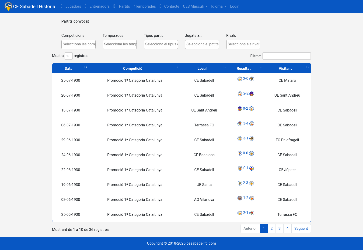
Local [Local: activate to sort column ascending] (202, 68)
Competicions (72, 35)
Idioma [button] (217, 6)
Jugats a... (193, 35)
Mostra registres (70, 56)
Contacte (169, 6)
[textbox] (80, 44)
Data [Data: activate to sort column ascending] (68, 68)
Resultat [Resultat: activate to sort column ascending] (244, 68)
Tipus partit (153, 35)
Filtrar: (280, 56)
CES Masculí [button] (194, 6)
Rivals (231, 35)
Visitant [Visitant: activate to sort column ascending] (285, 68)
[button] (122, 6)
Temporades (145, 6)
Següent (301, 228)
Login (234, 6)
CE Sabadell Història (34, 6)
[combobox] (78, 44)
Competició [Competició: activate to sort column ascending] (132, 68)
